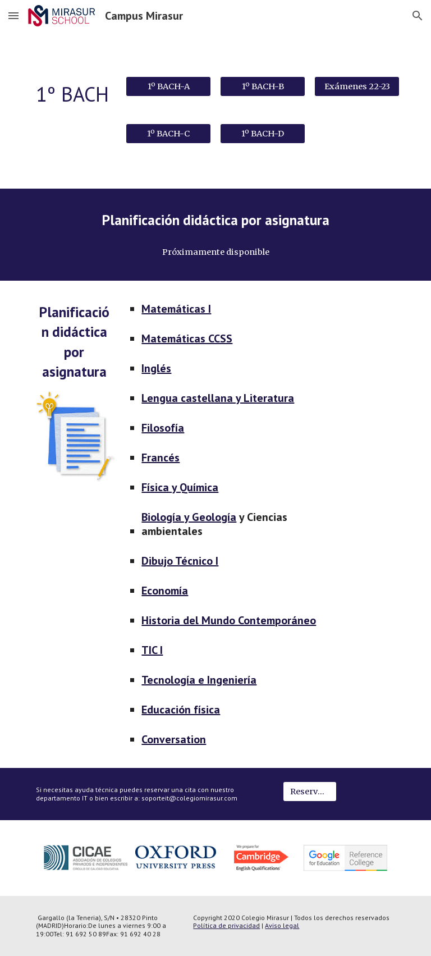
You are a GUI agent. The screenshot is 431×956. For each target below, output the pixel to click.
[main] (73, 94)
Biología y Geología (188, 517)
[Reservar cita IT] (309, 792)
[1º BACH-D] (262, 133)
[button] (13, 15)
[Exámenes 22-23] (356, 86)
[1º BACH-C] (168, 133)
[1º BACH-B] (262, 86)
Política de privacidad (226, 925)
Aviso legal (282, 925)
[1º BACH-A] (168, 86)
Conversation (173, 739)
